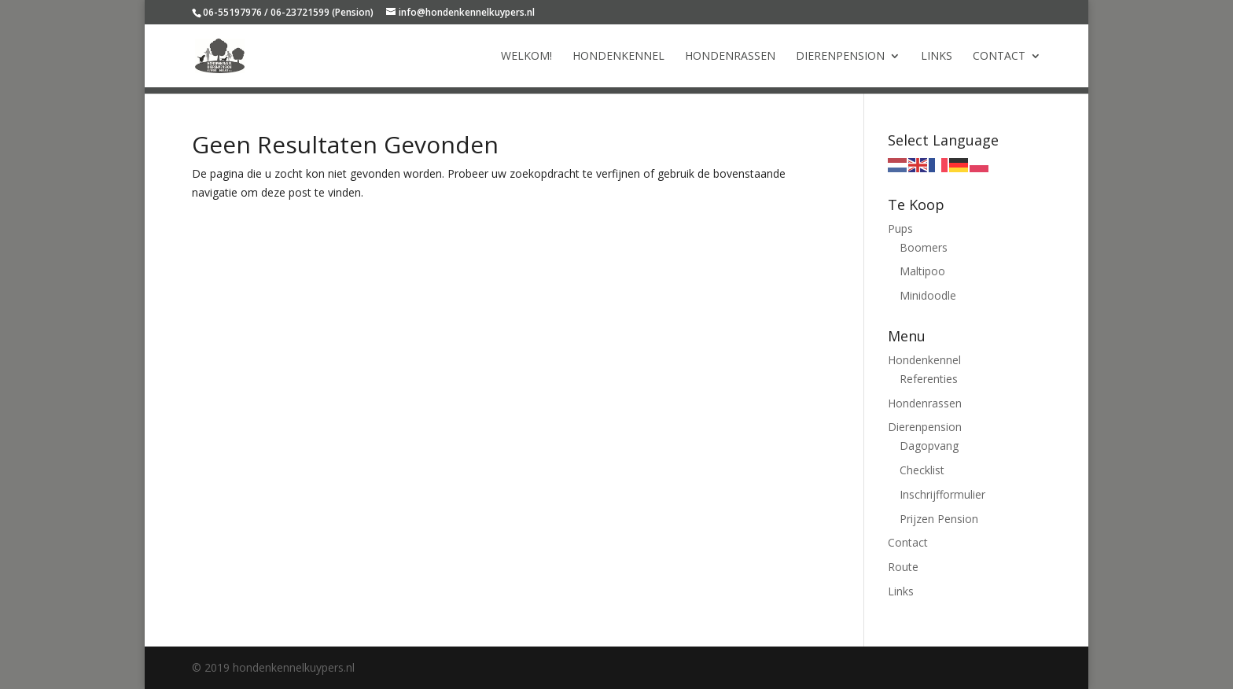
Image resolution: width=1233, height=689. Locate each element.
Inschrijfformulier (942, 494)
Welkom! (526, 56)
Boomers (924, 247)
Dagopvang (929, 445)
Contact (999, 56)
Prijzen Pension (939, 518)
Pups (900, 228)
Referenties (929, 378)
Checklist (922, 469)
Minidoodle (928, 295)
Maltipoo (922, 270)
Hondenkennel (618, 56)
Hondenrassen (730, 56)
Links (936, 56)
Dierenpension (840, 56)
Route (903, 566)
